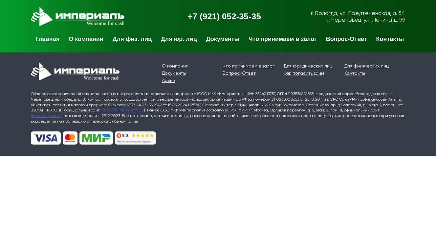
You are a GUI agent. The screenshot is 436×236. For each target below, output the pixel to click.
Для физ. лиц (132, 39)
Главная (47, 39)
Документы (222, 39)
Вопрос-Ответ (346, 39)
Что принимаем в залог (283, 39)
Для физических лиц (366, 66)
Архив (168, 80)
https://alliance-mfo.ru (122, 110)
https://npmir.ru (45, 115)
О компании (86, 39)
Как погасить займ (304, 73)
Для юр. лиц (179, 39)
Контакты (390, 39)
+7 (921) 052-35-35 (224, 16)
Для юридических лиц (308, 66)
